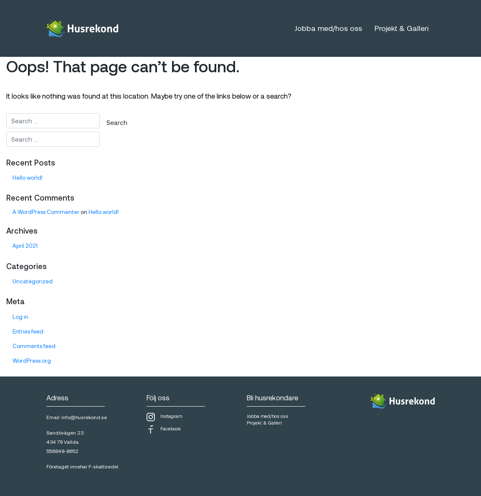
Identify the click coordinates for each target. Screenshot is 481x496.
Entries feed (28, 331)
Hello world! (28, 177)
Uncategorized (33, 281)
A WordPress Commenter (46, 212)
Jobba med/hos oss (328, 28)
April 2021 (25, 245)
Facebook (164, 429)
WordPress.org (32, 360)
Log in (20, 316)
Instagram (164, 417)
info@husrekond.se (84, 417)
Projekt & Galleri (401, 28)
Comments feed (34, 346)
